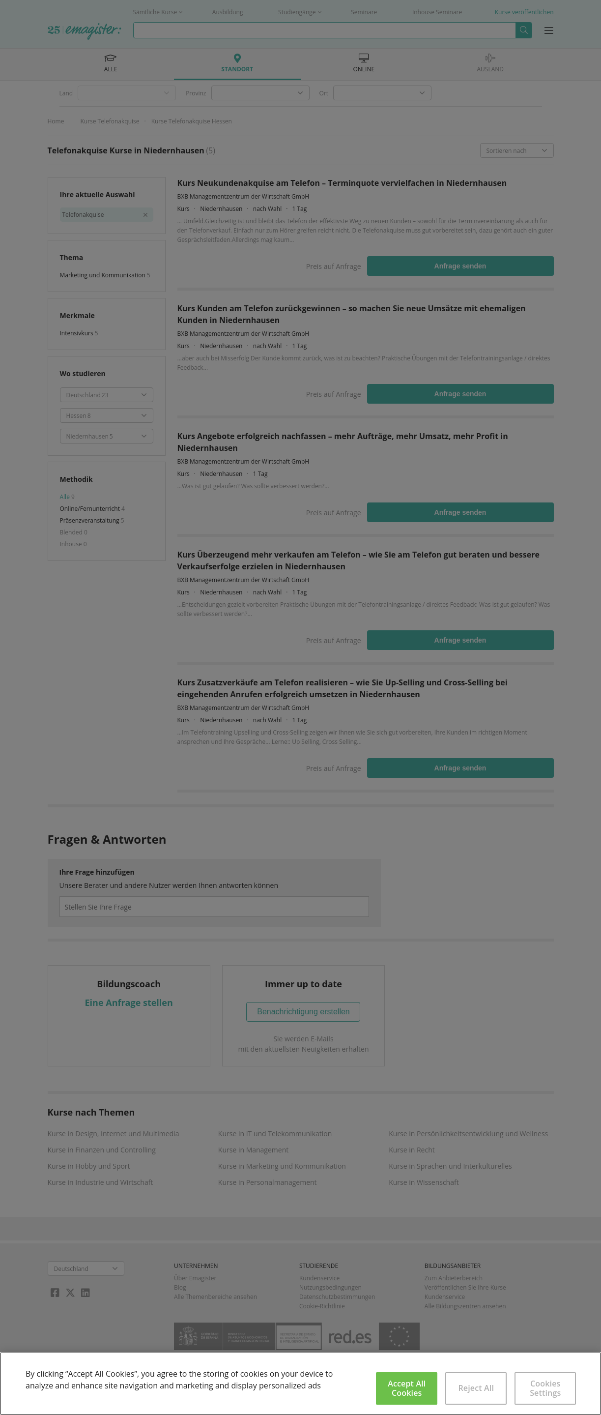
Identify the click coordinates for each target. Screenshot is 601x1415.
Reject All (476, 1388)
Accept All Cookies (407, 1388)
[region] (300, 1383)
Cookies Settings (545, 1388)
